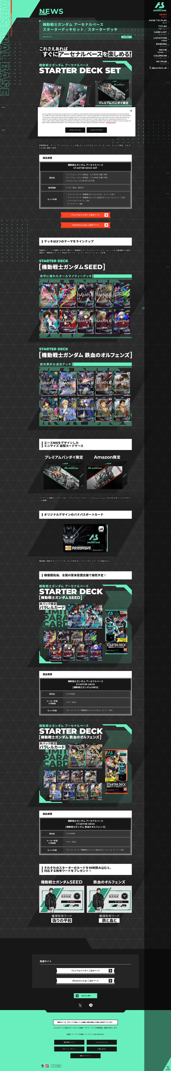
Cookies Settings (102, 1042)
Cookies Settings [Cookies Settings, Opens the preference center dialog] (75, 130)
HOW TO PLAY (158, 21)
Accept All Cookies (97, 130)
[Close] (131, 110)
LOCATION (160, 39)
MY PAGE (161, 62)
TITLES (162, 27)
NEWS (163, 16)
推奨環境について (69, 1042)
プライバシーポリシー (69, 1049)
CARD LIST (160, 33)
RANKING (161, 45)
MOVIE (162, 51)
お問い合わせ (101, 1049)
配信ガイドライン (85, 1056)
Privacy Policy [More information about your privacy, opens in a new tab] (111, 122)
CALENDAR (160, 57)
